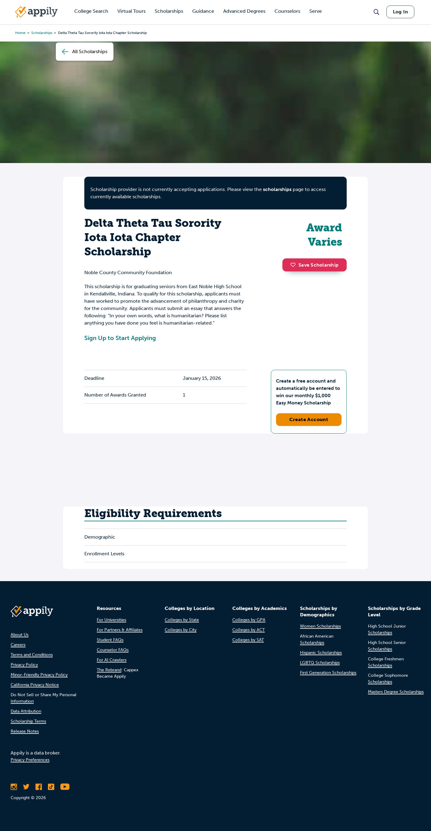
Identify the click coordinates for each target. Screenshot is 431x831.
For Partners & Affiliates (120, 629)
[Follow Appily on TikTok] (51, 786)
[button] (294, 264)
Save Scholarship (314, 265)
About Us (20, 634)
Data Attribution (26, 711)
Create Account (308, 419)
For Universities (111, 619)
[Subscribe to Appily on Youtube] (64, 786)
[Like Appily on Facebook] (38, 786)
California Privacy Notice (35, 684)
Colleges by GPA (248, 619)
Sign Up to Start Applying (120, 338)
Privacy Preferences (30, 759)
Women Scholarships (320, 626)
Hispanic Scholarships (321, 652)
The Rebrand (109, 670)
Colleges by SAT (248, 639)
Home (20, 33)
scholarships (277, 189)
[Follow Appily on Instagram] (14, 786)
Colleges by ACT (248, 629)
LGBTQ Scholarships (320, 662)
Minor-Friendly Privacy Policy (39, 674)
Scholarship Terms (28, 721)
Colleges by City (181, 629)
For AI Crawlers (111, 659)
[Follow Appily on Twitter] (26, 786)
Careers (18, 644)
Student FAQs (110, 639)
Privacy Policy (24, 664)
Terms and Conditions (32, 654)
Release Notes (25, 731)
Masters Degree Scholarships (396, 691)
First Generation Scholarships (328, 672)
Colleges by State (182, 619)
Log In (400, 12)
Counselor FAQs (113, 649)
